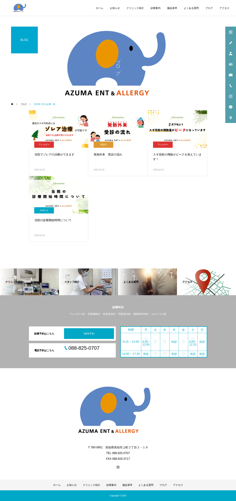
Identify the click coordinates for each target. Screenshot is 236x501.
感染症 (103, 144)
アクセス (224, 8)
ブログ (209, 8)
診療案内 (156, 8)
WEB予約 (89, 333)
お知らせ (115, 8)
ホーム (99, 8)
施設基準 (172, 8)
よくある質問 (191, 8)
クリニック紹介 (135, 8)
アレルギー (44, 144)
